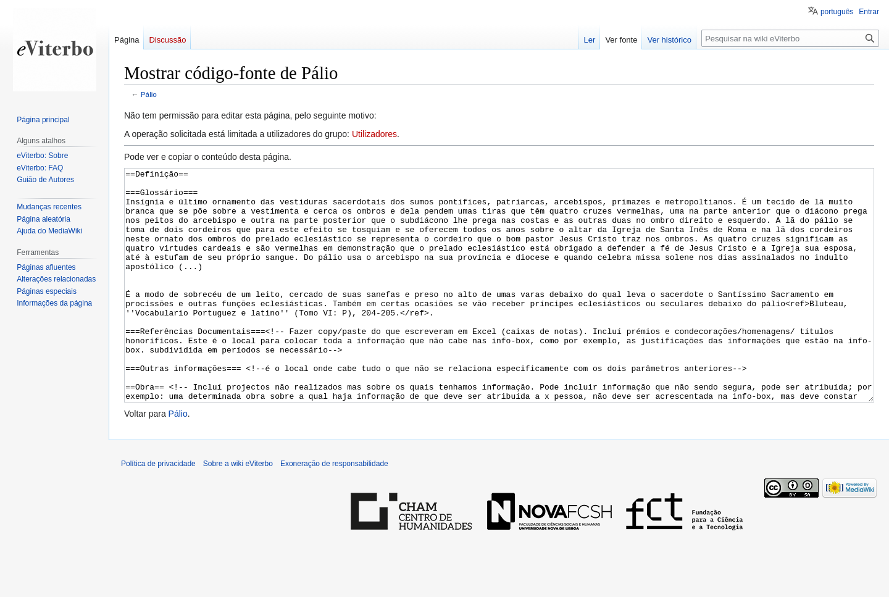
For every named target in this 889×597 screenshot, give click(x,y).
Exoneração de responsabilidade (334, 510)
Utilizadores (374, 134)
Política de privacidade (158, 510)
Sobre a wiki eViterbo (238, 510)
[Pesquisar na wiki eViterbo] (790, 38)
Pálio (149, 94)
